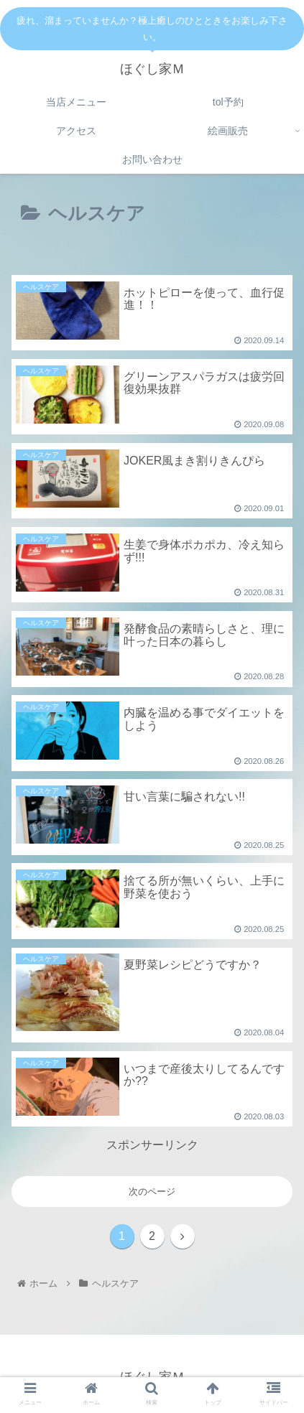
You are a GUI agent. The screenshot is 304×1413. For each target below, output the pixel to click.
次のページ (152, 1191)
